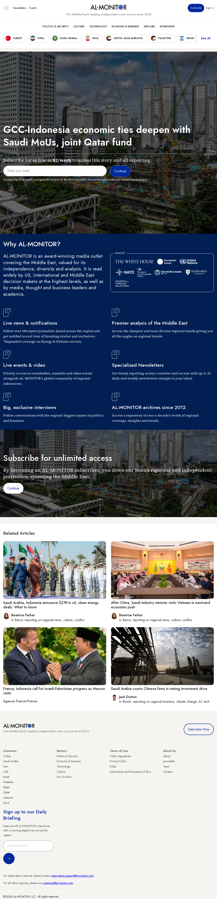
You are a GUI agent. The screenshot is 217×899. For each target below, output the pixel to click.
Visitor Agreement (120, 756)
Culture (78, 26)
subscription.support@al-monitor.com (72, 876)
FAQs (113, 766)
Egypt (6, 787)
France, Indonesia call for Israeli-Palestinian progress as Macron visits (54, 691)
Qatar (6, 792)
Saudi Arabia (10, 761)
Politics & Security (55, 26)
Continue (13, 488)
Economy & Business (125, 26)
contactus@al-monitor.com (57, 883)
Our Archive (64, 777)
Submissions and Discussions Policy (130, 772)
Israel (6, 777)
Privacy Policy (118, 761)
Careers (168, 772)
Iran (5, 766)
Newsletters (19, 8)
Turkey (7, 756)
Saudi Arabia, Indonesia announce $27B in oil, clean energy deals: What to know (51, 605)
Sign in (210, 8)
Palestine (8, 782)
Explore (149, 26)
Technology (98, 26)
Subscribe (196, 8)
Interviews (167, 26)
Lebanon (8, 798)
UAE (5, 772)
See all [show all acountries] (205, 38)
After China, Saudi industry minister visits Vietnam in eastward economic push (160, 605)
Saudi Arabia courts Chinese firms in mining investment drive (159, 688)
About (166, 756)
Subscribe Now (198, 729)
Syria (6, 803)
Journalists (169, 761)
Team (166, 766)
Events (32, 8)
